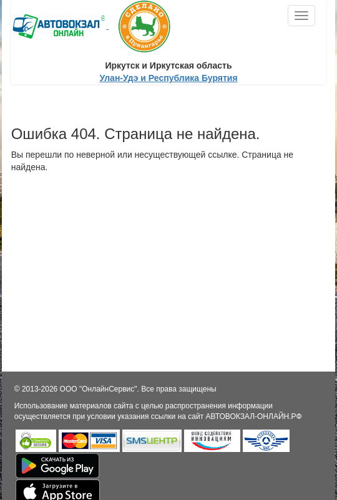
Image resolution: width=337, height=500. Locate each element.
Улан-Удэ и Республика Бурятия (168, 78)
